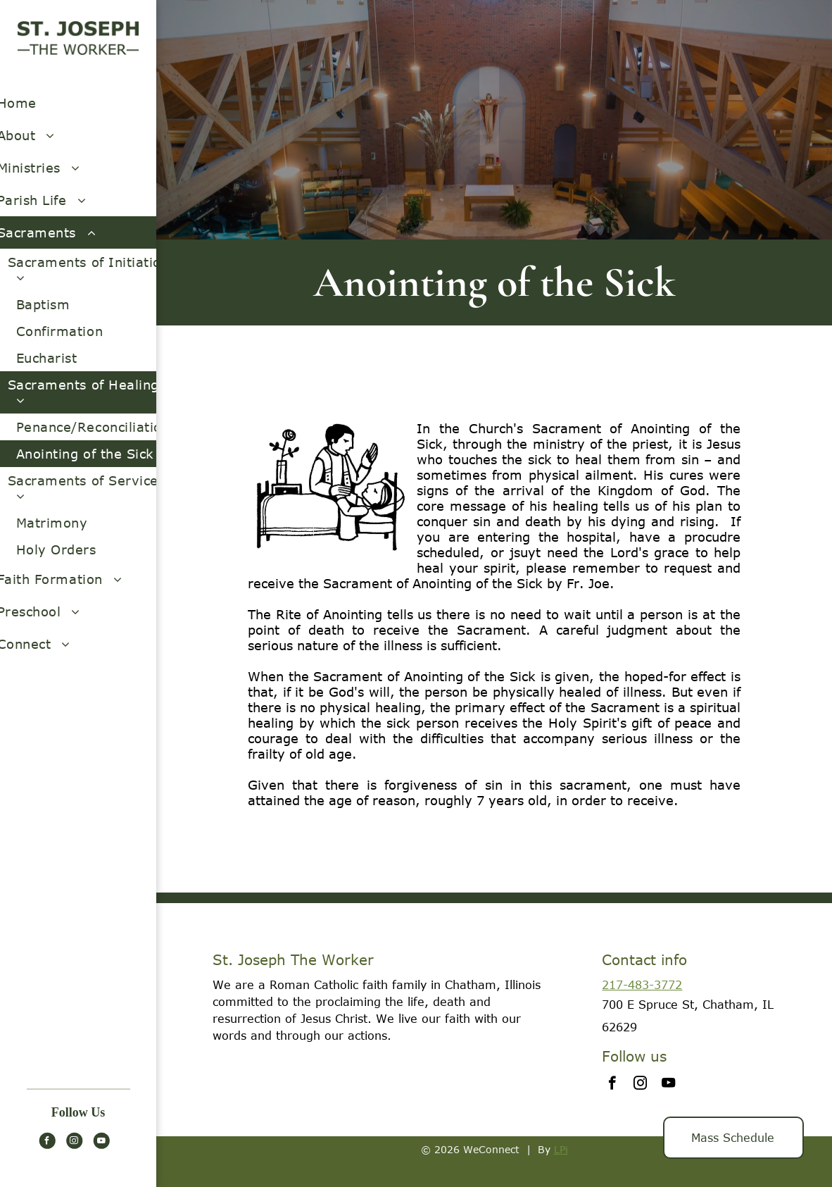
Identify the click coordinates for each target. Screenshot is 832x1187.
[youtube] (101, 1142)
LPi (561, 1149)
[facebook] (47, 1142)
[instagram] (74, 1142)
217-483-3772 (642, 984)
